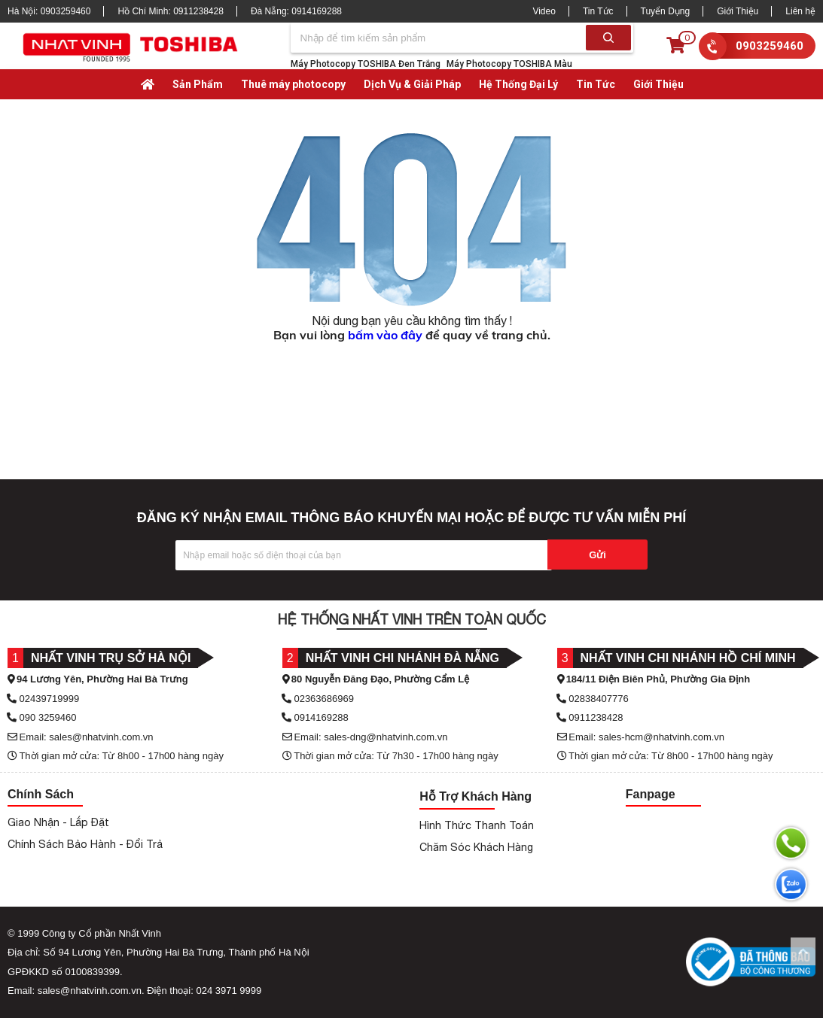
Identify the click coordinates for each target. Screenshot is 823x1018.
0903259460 (769, 46)
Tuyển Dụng (665, 11)
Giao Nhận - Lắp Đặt (58, 822)
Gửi (597, 555)
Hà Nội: (49, 11)
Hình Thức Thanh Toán (476, 825)
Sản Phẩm (197, 84)
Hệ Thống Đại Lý (518, 84)
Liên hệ (800, 11)
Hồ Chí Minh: (170, 11)
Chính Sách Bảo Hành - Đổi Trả (85, 844)
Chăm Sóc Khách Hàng (476, 847)
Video (543, 11)
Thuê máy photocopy (293, 84)
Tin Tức (598, 11)
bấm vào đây (385, 334)
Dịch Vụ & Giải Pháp (412, 84)
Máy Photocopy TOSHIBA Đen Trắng (365, 64)
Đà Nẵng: (296, 11)
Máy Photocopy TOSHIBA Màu (509, 64)
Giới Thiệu (737, 11)
